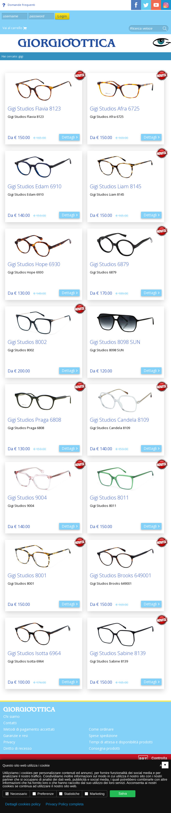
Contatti (10, 722)
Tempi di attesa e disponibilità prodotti (121, 742)
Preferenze (43, 794)
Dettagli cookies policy (23, 804)
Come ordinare (101, 729)
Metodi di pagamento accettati (29, 729)
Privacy (9, 742)
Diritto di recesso (17, 748)
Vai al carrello (15, 28)
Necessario (16, 794)
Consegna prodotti (104, 748)
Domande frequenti (19, 5)
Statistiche (69, 794)
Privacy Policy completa (65, 804)
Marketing (94, 794)
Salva (123, 793)
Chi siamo (11, 716)
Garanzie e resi (15, 735)
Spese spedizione (103, 735)
